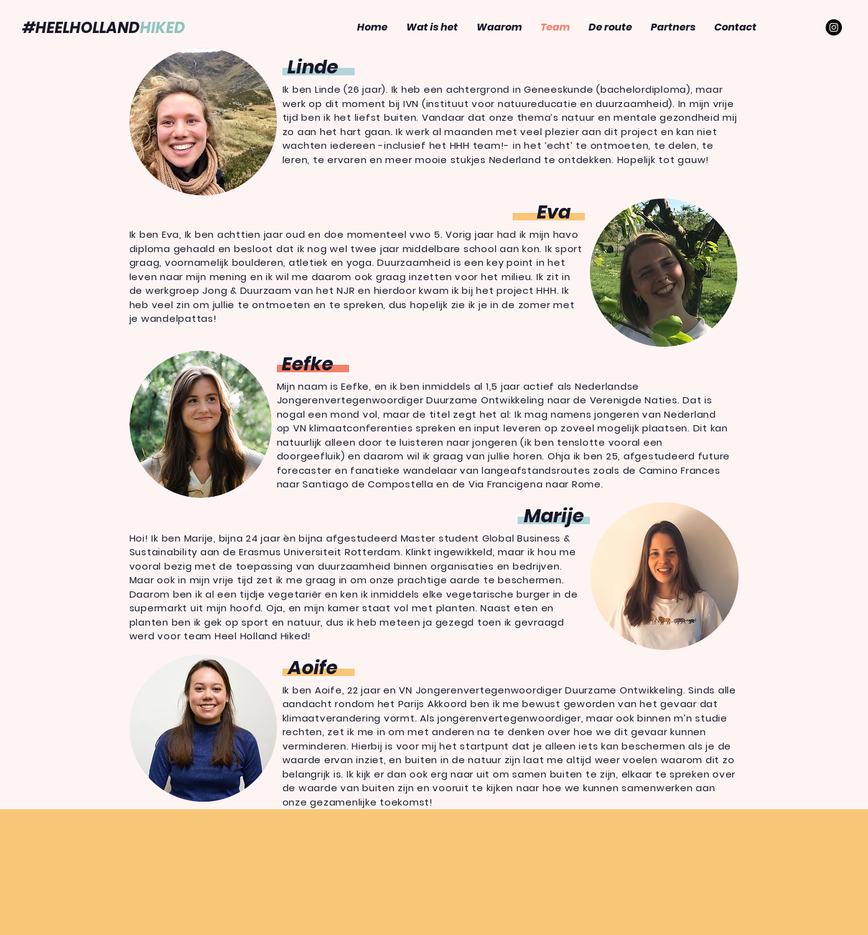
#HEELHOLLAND (103, 27)
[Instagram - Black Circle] (834, 27)
